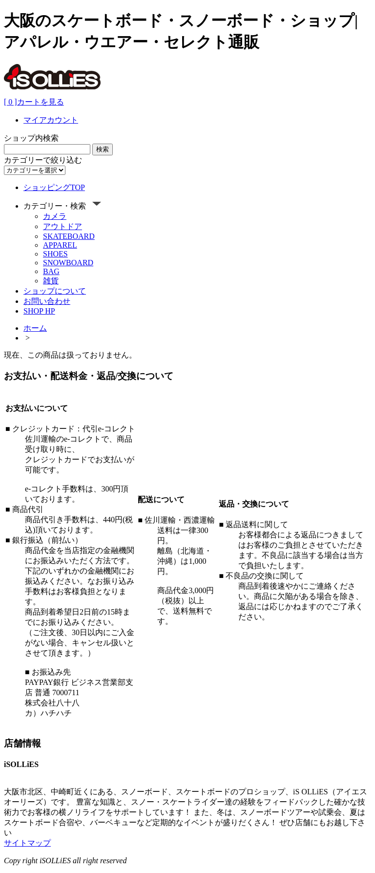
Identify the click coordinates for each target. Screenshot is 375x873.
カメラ (54, 216)
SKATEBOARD (69, 236)
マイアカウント (50, 120)
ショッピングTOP (54, 187)
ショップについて (54, 291)
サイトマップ (27, 843)
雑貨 (51, 281)
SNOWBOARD (68, 262)
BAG (51, 271)
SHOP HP (39, 311)
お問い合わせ (46, 301)
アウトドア (62, 226)
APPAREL (60, 245)
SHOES (55, 254)
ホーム (35, 328)
